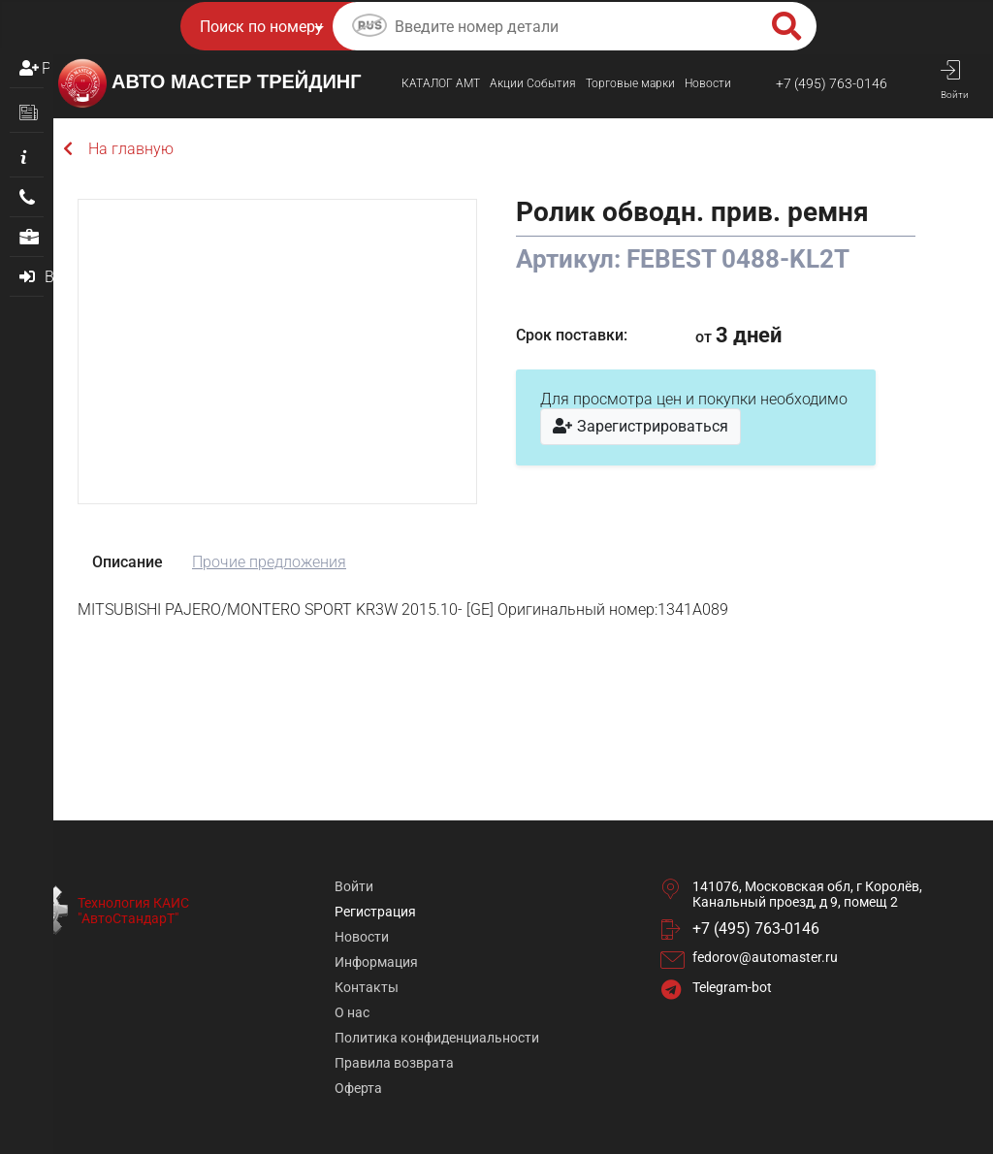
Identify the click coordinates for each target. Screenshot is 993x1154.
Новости (708, 83)
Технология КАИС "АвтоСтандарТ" (133, 910)
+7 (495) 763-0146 (831, 83)
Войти (354, 886)
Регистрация (45, 68)
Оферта (358, 1088)
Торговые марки (630, 83)
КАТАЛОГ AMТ (440, 83)
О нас (352, 1012)
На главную (118, 149)
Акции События (533, 83)
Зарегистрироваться (640, 426)
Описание (127, 562)
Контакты (367, 987)
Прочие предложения (269, 562)
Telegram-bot (732, 987)
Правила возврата (394, 1063)
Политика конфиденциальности (437, 1037)
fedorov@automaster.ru (765, 957)
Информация (376, 962)
